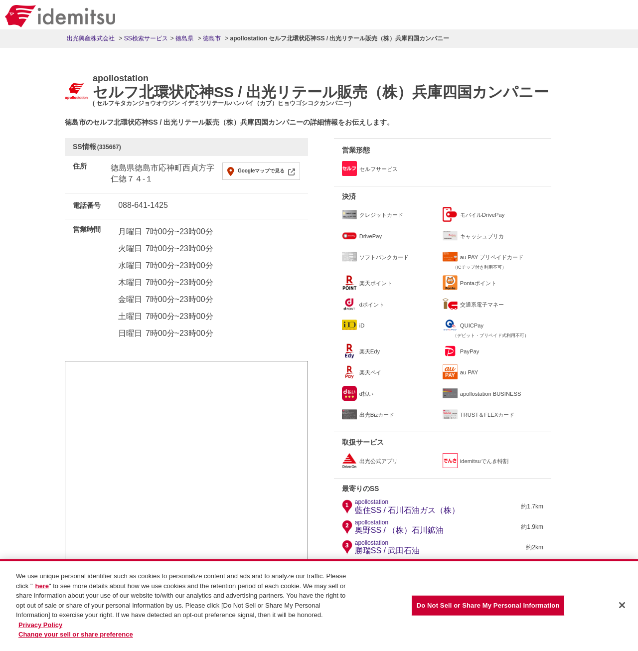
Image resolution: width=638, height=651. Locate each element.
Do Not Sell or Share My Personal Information (488, 606)
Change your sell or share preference (75, 636)
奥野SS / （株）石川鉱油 (399, 526)
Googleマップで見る (261, 170)
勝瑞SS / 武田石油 (387, 547)
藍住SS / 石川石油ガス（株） (407, 506)
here (42, 587)
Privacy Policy (40, 626)
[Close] (622, 606)
